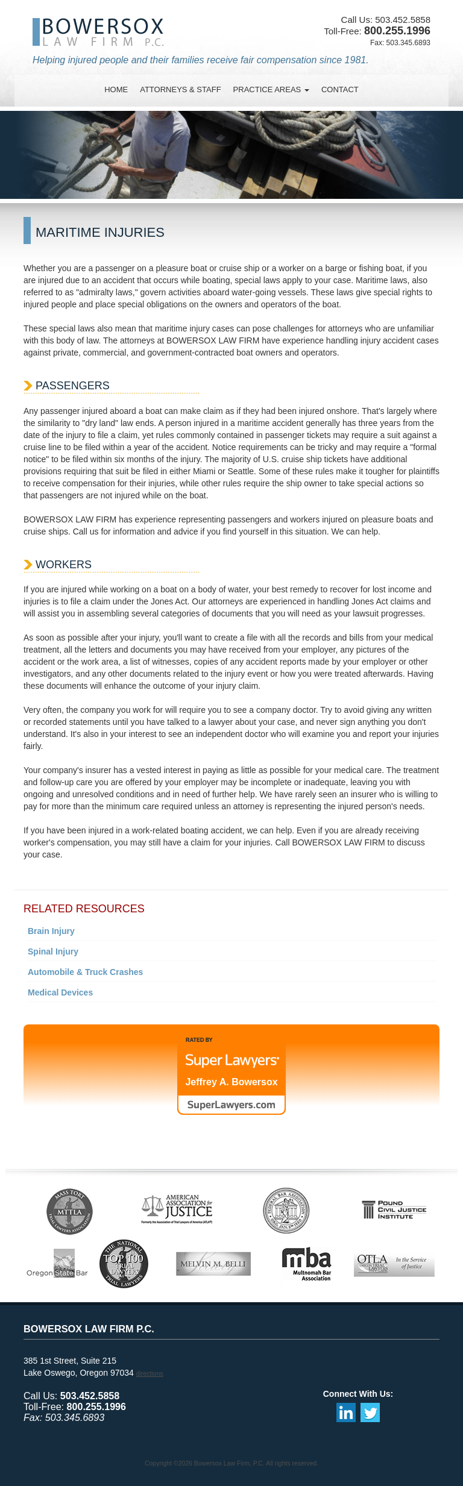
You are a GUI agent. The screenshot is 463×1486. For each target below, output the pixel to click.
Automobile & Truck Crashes (85, 972)
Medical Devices (60, 992)
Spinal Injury (53, 951)
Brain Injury (51, 931)
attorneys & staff (180, 89)
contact (340, 89)
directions (149, 1373)
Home (116, 89)
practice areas (271, 89)
